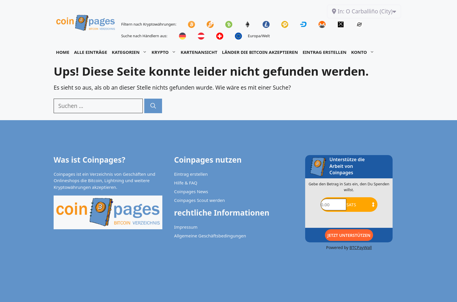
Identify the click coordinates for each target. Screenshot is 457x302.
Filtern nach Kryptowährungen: (148, 24)
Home (62, 52)
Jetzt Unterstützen (349, 235)
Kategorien (130, 52)
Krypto (165, 52)
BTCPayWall (360, 247)
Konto (364, 52)
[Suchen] (153, 106)
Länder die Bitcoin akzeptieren (260, 52)
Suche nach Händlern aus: (144, 35)
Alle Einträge (90, 52)
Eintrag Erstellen (325, 52)
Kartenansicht (199, 52)
